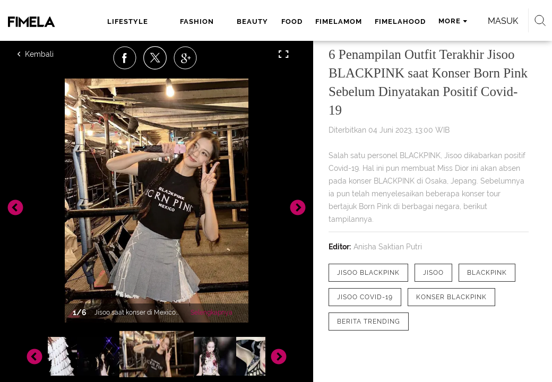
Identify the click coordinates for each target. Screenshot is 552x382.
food (292, 21)
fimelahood (400, 21)
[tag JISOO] (433, 272)
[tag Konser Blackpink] (451, 297)
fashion (197, 21)
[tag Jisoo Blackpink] (368, 272)
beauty (252, 21)
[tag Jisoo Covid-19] (365, 297)
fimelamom (338, 21)
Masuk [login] (503, 21)
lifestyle (127, 21)
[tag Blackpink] (487, 272)
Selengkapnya (211, 312)
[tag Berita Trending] (368, 321)
